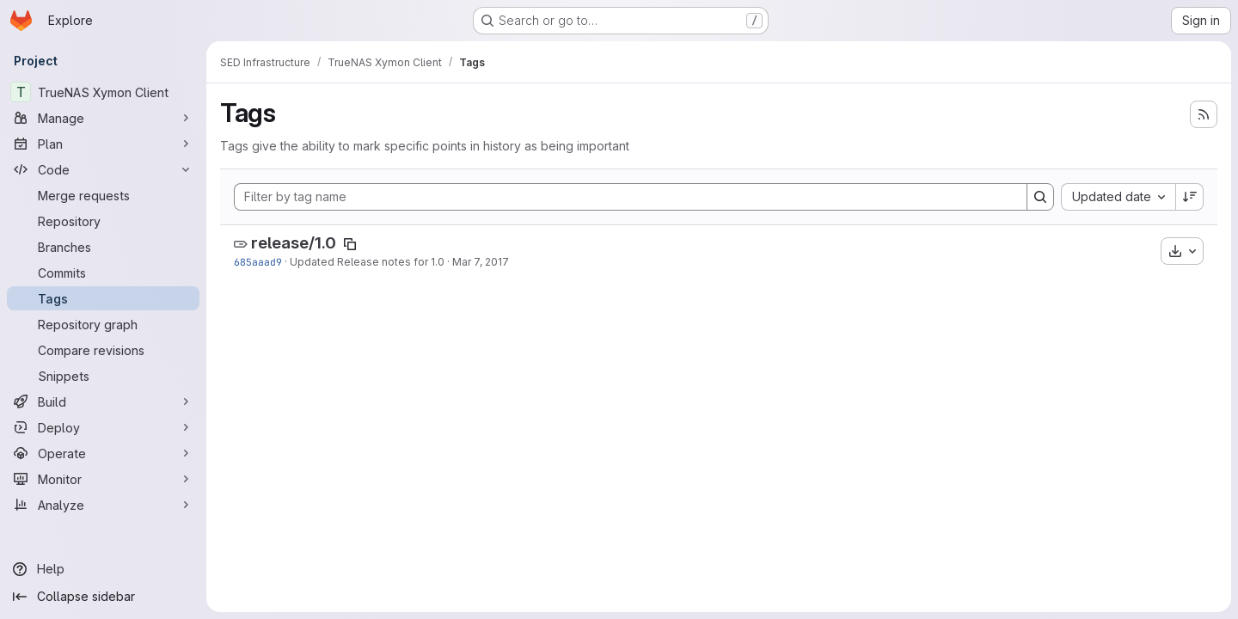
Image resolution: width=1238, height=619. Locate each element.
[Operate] (103, 453)
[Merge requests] (103, 195)
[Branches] (103, 247)
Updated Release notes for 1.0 (367, 261)
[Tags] (103, 298)
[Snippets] (103, 376)
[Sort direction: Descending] (1190, 197)
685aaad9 (258, 261)
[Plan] (103, 144)
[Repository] (103, 221)
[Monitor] (103, 479)
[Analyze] (103, 505)
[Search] (1040, 197)
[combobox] (1118, 197)
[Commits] (103, 272)
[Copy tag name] (350, 244)
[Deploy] (103, 427)
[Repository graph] (103, 324)
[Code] (103, 169)
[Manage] (103, 118)
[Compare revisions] (103, 350)
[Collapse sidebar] (103, 597)
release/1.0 (293, 243)
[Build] (103, 401)
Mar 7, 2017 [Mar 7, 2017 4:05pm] (480, 261)
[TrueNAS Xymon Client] (103, 92)
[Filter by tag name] (630, 197)
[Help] (103, 569)
